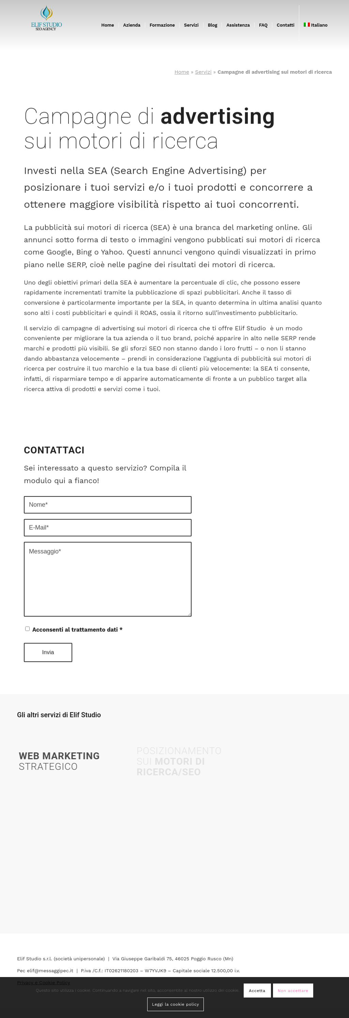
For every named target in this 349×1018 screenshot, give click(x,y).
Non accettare (293, 990)
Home (181, 72)
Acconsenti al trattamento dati (77, 624)
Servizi (203, 72)
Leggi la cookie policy (175, 1004)
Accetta (257, 990)
